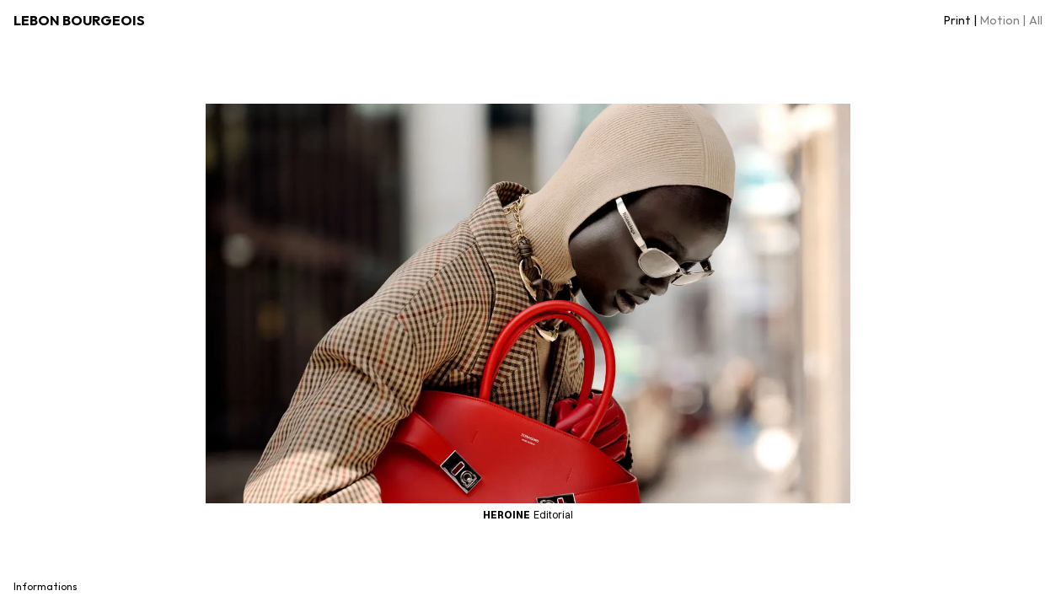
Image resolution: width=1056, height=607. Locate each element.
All (1036, 20)
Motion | (1003, 20)
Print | (960, 20)
